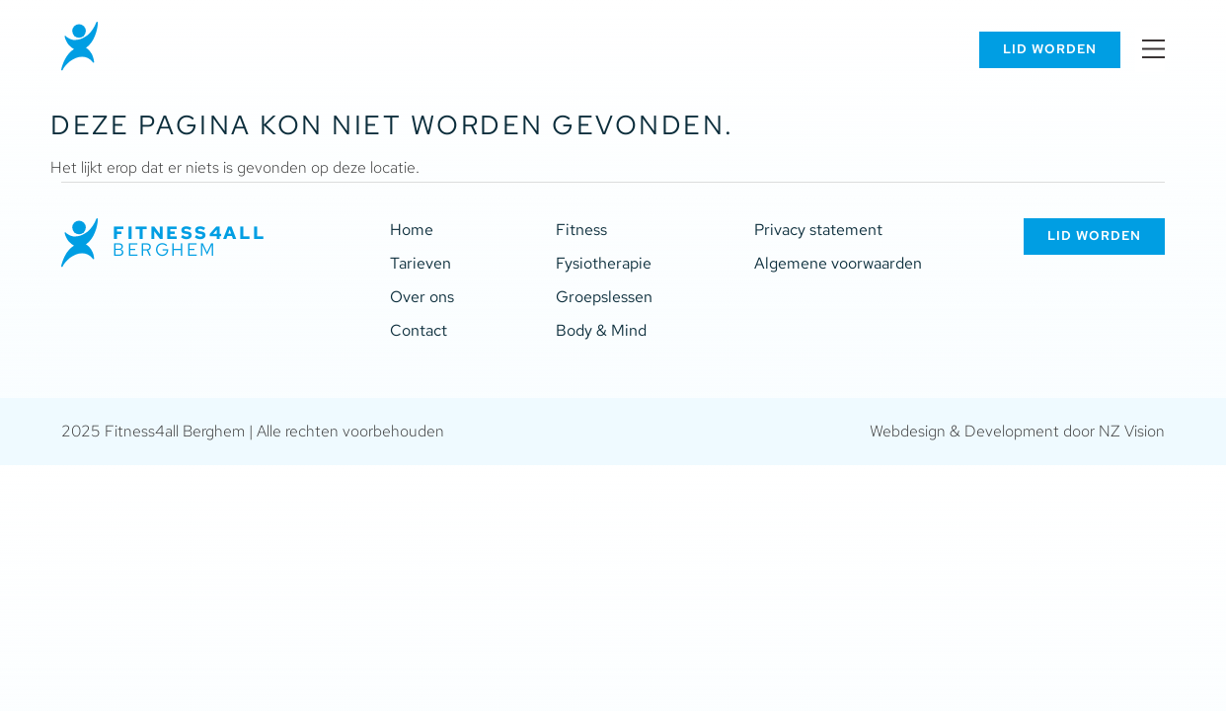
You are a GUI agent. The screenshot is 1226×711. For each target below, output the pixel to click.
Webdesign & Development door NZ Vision (1017, 431)
